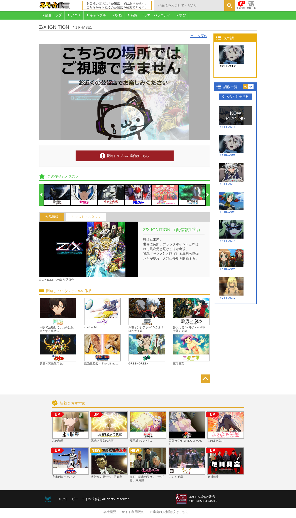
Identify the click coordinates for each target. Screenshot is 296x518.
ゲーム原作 (198, 36)
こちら (91, 7)
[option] (57, 195)
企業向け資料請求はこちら (169, 512)
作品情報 (51, 217)
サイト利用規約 (133, 512)
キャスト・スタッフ (86, 217)
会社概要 (109, 512)
